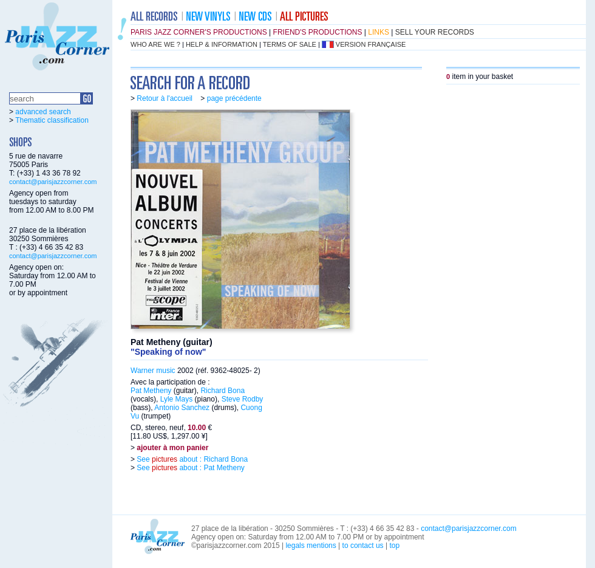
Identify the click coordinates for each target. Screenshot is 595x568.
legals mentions (310, 545)
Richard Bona (222, 390)
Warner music (153, 370)
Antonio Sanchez (181, 407)
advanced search (42, 112)
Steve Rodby (243, 399)
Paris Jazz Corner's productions (199, 32)
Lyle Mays (176, 399)
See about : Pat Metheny (190, 468)
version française (371, 44)
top (394, 545)
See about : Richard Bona (191, 459)
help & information (221, 44)
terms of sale (289, 44)
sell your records (434, 32)
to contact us (363, 545)
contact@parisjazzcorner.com (53, 181)
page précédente (234, 98)
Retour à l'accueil (164, 98)
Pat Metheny (151, 390)
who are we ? (155, 44)
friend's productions (317, 32)
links (378, 32)
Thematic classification (52, 120)
